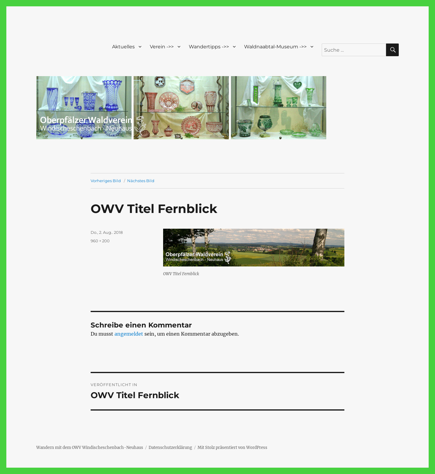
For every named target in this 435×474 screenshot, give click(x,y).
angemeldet (128, 334)
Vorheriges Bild (106, 180)
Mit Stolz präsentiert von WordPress (232, 447)
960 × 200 (100, 240)
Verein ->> (162, 47)
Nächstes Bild (140, 180)
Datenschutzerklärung (170, 447)
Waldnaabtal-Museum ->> (275, 47)
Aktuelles (123, 47)
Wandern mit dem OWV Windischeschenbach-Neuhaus (89, 447)
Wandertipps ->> (209, 47)
